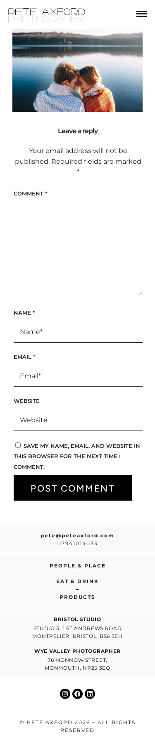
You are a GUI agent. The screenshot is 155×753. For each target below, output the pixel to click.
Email (24, 356)
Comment (30, 193)
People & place (78, 565)
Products (77, 597)
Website (27, 401)
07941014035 (77, 543)
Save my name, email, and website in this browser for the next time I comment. (77, 456)
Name (24, 312)
